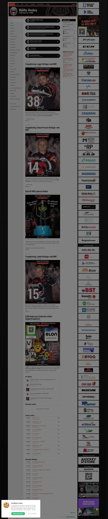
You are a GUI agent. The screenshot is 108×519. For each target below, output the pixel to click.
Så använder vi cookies (29, 509)
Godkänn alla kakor (18, 513)
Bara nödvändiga (32, 513)
